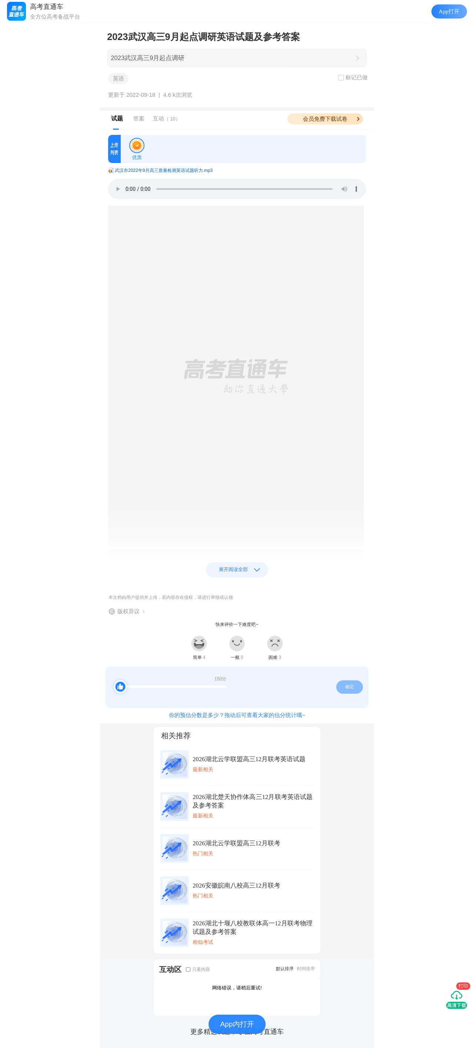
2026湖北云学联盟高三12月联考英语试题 (249, 759)
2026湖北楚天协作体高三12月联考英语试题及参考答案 (253, 801)
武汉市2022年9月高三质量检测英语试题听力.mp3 (164, 170)
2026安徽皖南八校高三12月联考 (236, 885)
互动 (166, 118)
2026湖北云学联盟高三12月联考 (236, 843)
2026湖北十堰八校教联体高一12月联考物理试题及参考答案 (253, 927)
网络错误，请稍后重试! (237, 988)
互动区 (170, 969)
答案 (138, 118)
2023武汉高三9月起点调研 (147, 58)
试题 (117, 118)
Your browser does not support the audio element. (237, 189)
